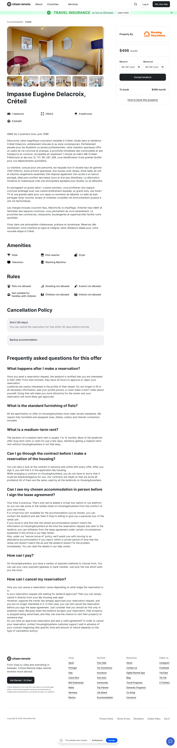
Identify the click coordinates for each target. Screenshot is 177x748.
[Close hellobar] (171, 13)
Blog (128, 677)
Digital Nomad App (135, 672)
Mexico (72, 697)
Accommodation (15, 22)
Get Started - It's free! (21, 680)
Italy (70, 672)
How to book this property (143, 99)
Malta (71, 687)
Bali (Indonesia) (76, 682)
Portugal (72, 667)
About (38, 4)
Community (102, 682)
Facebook (164, 667)
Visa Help (101, 662)
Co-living (130, 692)
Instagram (164, 662)
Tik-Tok (163, 677)
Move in (130, 65)
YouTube (163, 672)
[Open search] (136, 4)
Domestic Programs (136, 687)
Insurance (102, 672)
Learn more (123, 12)
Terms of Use (123, 718)
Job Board (102, 692)
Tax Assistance (104, 667)
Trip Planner (103, 687)
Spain (71, 662)
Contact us (131, 667)
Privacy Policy (106, 718)
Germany (72, 692)
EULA (167, 718)
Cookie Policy (154, 718)
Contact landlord (142, 77)
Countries (53, 4)
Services (73, 4)
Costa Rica (73, 677)
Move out (154, 65)
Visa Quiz (101, 677)
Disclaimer (139, 718)
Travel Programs (134, 682)
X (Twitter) (164, 682)
